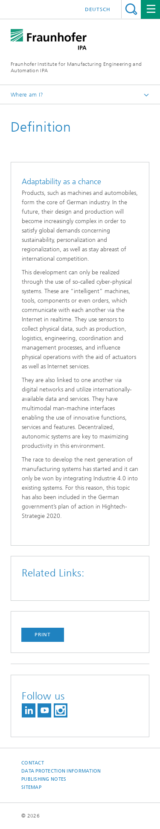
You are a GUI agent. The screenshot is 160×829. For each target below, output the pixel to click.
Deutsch (98, 9)
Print (43, 635)
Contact (32, 763)
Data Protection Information (61, 771)
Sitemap (31, 787)
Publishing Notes (43, 779)
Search (131, 9)
